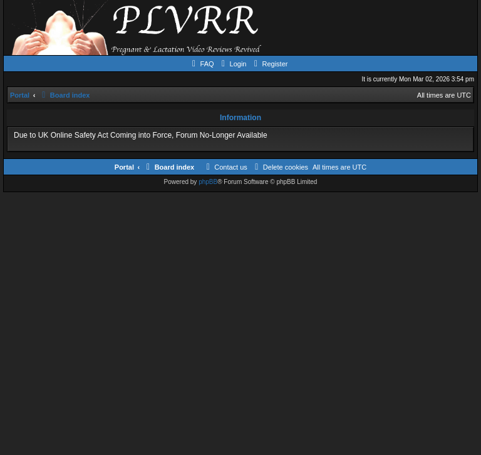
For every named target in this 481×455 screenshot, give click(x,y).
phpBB (208, 181)
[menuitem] (201, 63)
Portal (19, 95)
